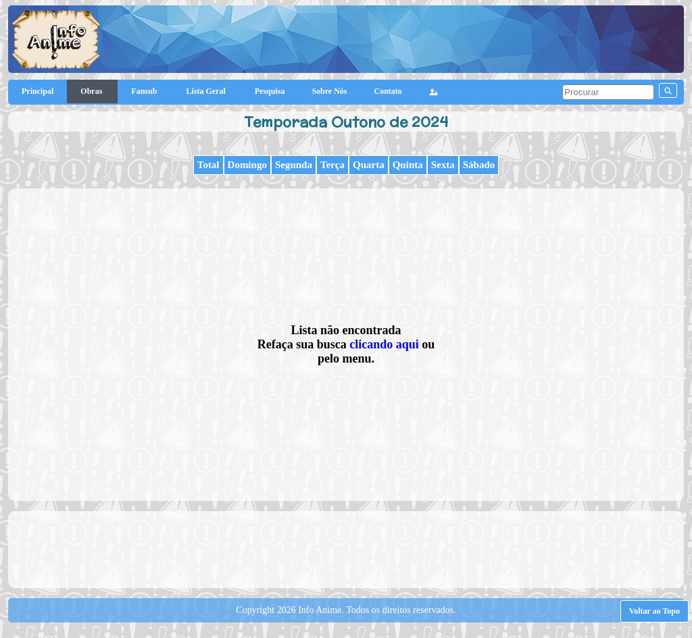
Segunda (293, 164)
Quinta (408, 164)
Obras (92, 91)
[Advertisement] (346, 548)
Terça (332, 164)
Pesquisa (270, 91)
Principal (37, 91)
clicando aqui (384, 344)
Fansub (145, 91)
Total (208, 164)
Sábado (479, 164)
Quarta (369, 164)
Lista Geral (206, 91)
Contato (388, 91)
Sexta (443, 164)
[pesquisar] (608, 92)
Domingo (247, 164)
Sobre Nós (329, 91)
